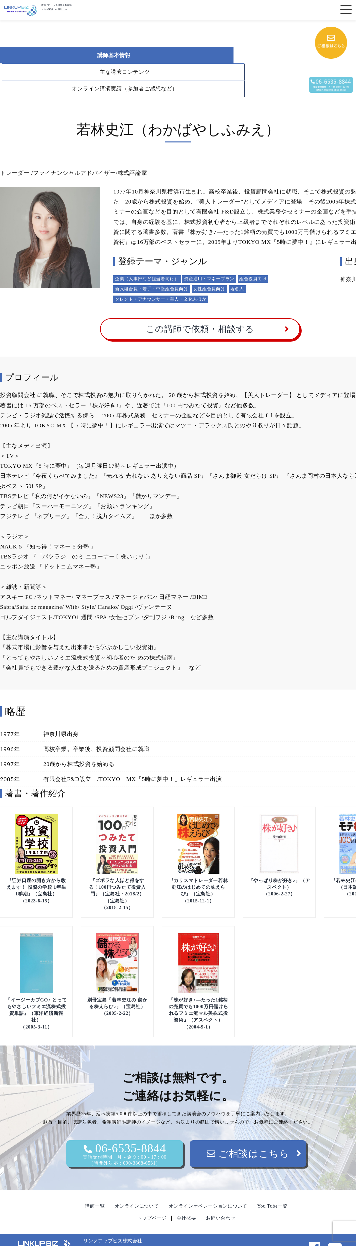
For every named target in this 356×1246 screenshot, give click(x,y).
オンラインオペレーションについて (208, 1189)
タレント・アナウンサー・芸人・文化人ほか (160, 282)
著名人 (237, 272)
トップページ (151, 1201)
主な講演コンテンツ (179, 55)
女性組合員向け (209, 272)
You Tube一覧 (272, 1189)
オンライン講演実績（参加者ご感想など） (68, 72)
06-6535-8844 (124, 1137)
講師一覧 (95, 1189)
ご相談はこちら (248, 1137)
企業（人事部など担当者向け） (147, 262)
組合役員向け (253, 262)
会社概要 (186, 1201)
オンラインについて (137, 1189)
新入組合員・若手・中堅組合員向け (151, 272)
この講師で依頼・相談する (200, 312)
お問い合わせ (220, 1201)
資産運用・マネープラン (209, 262)
